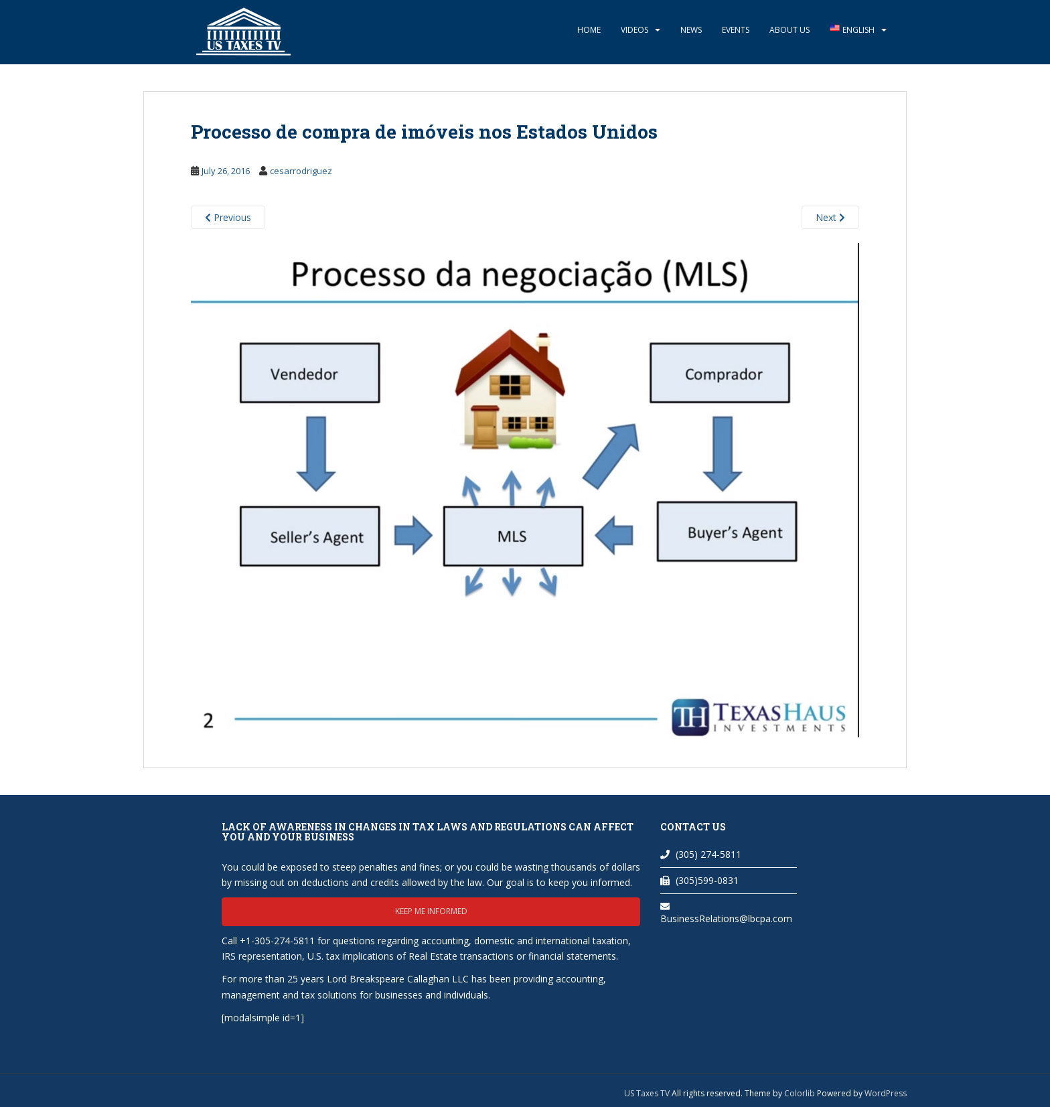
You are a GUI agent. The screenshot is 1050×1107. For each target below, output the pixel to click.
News (691, 29)
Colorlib (799, 1093)
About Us (789, 29)
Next (830, 217)
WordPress (886, 1093)
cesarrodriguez (301, 171)
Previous (228, 217)
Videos (634, 29)
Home (589, 29)
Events (735, 29)
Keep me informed (431, 911)
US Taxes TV (648, 1093)
